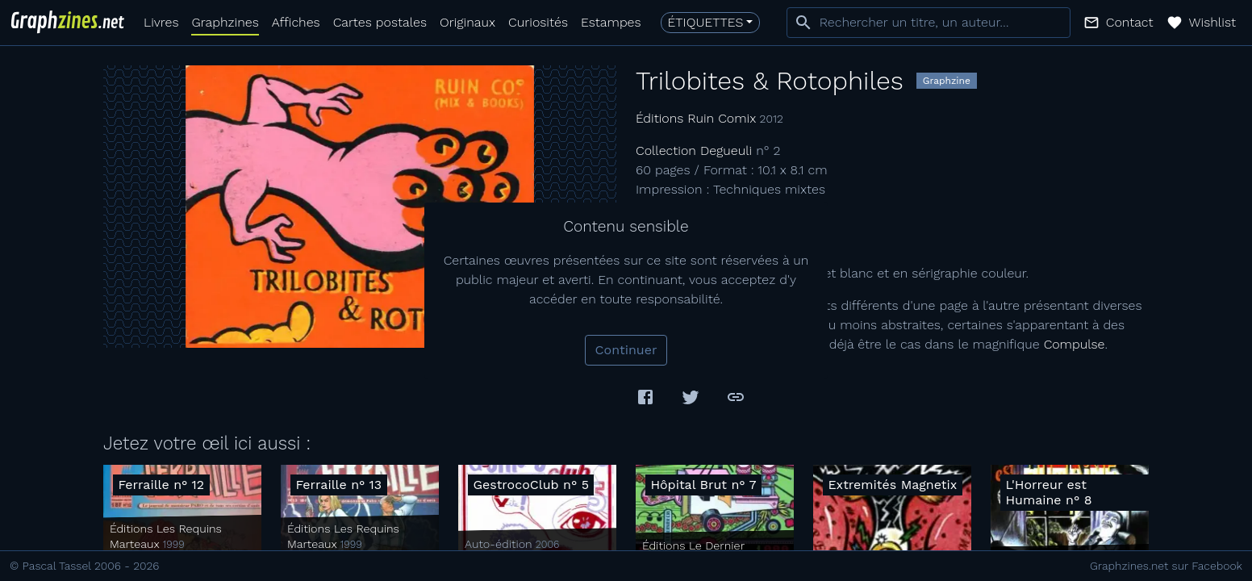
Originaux (467, 22)
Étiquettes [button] (706, 22)
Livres (161, 22)
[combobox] (928, 22)
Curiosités (538, 22)
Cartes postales (380, 22)
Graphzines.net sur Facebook (1166, 565)
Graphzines (224, 22)
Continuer (626, 349)
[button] (1118, 22)
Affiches (296, 22)
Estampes (611, 22)
